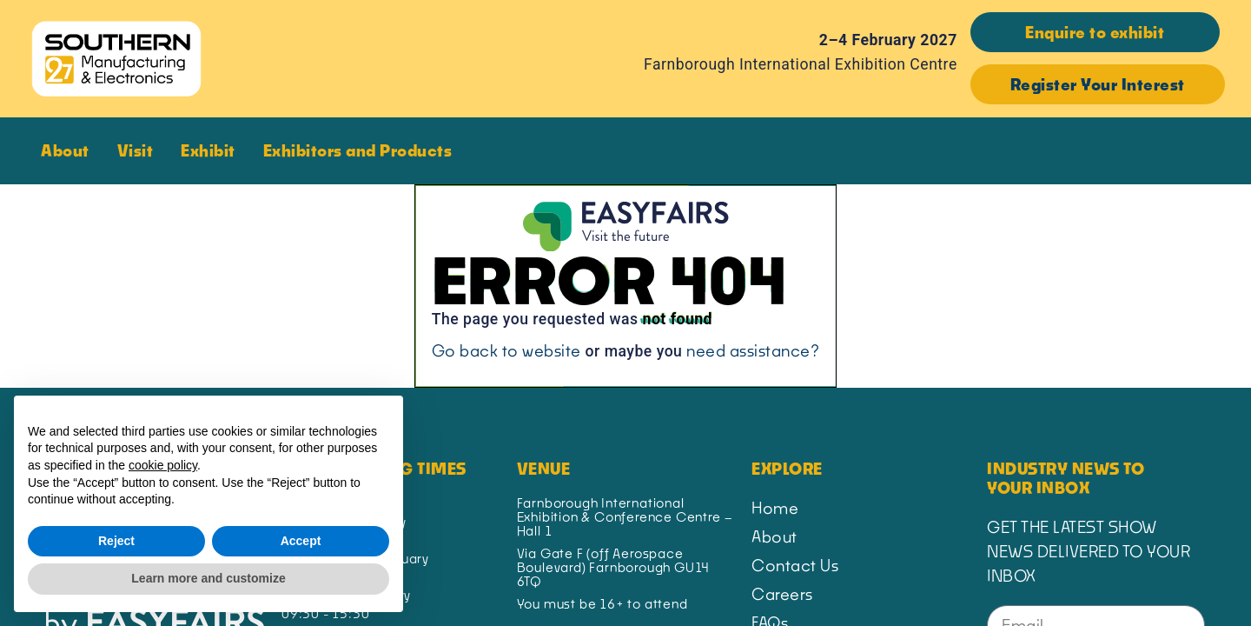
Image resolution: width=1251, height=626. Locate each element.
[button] (1095, 32)
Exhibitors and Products (362, 150)
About (69, 150)
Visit (139, 150)
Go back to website (506, 350)
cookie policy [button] (163, 465)
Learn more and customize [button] (208, 578)
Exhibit (212, 150)
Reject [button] (116, 541)
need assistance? (752, 350)
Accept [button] (301, 541)
